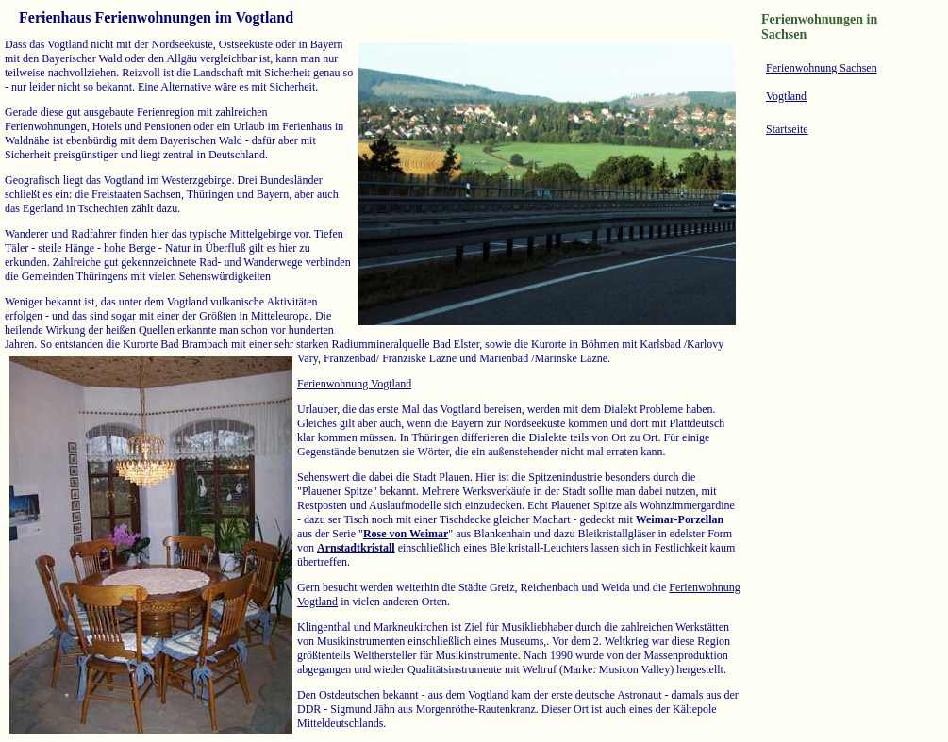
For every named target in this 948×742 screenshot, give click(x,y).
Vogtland (786, 96)
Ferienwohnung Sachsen (821, 67)
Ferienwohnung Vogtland (354, 383)
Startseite (787, 129)
